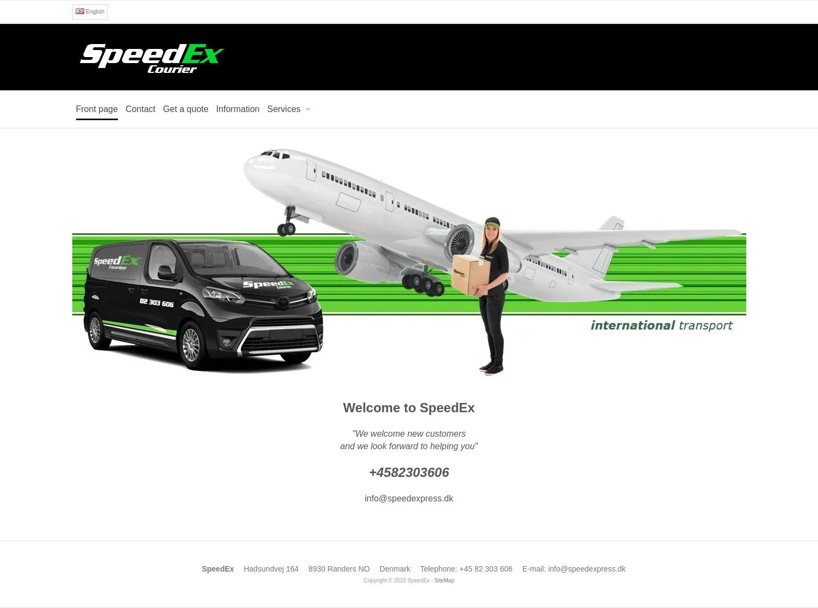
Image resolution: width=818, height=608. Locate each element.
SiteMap (444, 581)
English (90, 11)
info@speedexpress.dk (587, 568)
